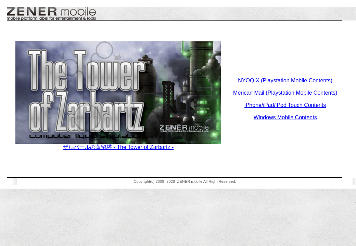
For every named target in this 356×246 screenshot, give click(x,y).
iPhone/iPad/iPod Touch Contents (285, 105)
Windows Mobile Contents (285, 117)
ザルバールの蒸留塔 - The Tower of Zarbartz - (118, 147)
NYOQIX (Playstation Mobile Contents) (285, 80)
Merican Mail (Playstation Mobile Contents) (285, 93)
